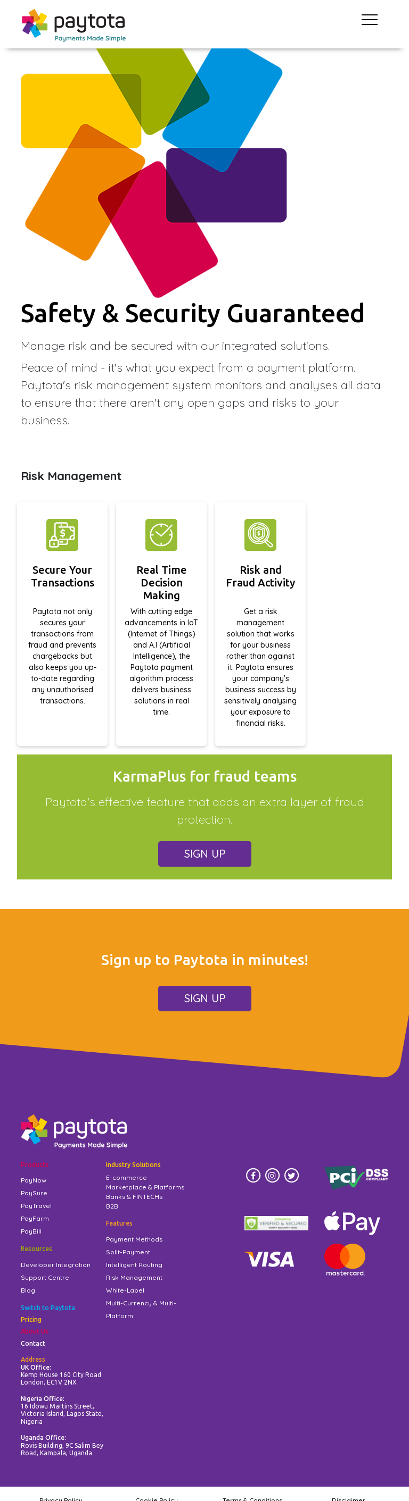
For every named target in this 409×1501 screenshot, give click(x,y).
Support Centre (45, 1277)
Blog (28, 1290)
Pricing (31, 1319)
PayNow (33, 1180)
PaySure (34, 1193)
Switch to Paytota (48, 1307)
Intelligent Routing (134, 1265)
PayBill (31, 1231)
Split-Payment (128, 1252)
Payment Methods (134, 1239)
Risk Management (134, 1277)
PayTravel (36, 1206)
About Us (34, 1331)
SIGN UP (204, 853)
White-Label (125, 1290)
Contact (33, 1343)
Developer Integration (56, 1265)
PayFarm (35, 1218)
